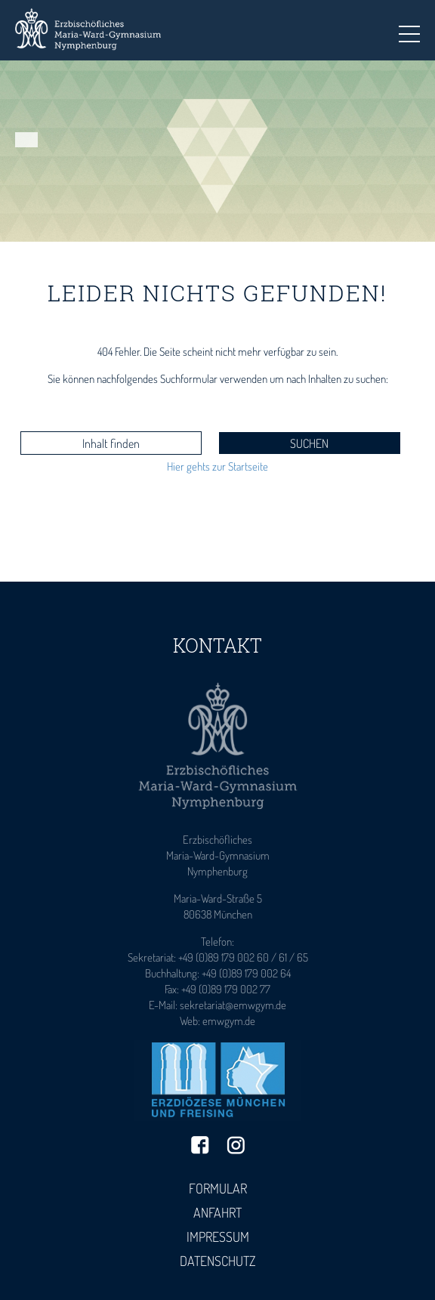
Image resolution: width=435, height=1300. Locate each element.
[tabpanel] (217, 151)
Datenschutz (218, 1260)
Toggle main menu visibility (409, 29)
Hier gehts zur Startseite (217, 466)
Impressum (218, 1236)
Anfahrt (217, 1212)
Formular (218, 1188)
